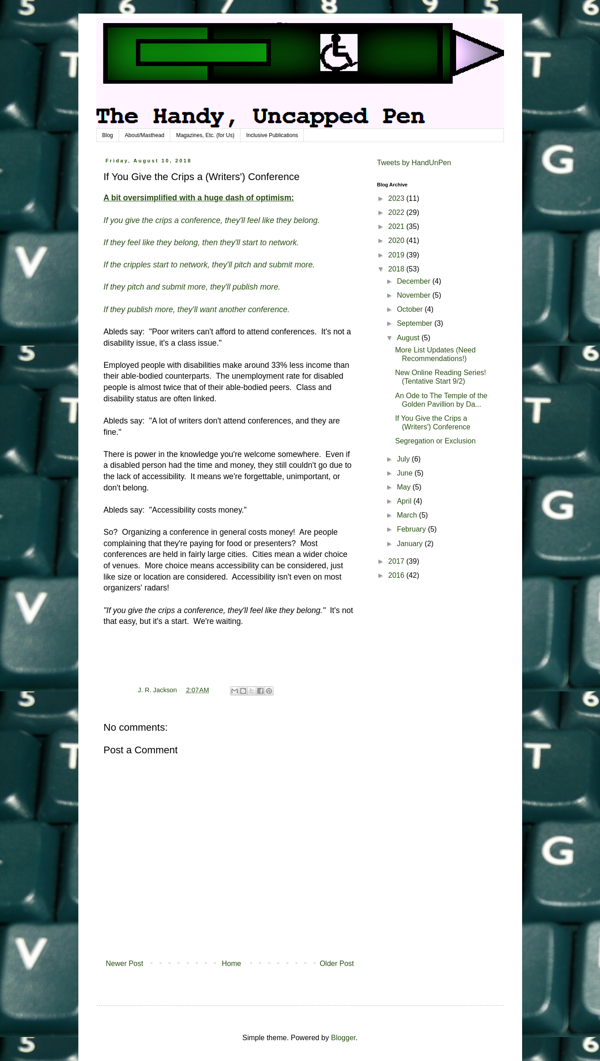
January (410, 543)
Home (231, 963)
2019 (397, 255)
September (415, 323)
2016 (397, 575)
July (404, 459)
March (408, 515)
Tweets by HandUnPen (414, 163)
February (412, 529)
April (405, 501)
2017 (397, 561)
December (414, 281)
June (405, 473)
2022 (397, 212)
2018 (397, 269)
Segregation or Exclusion (435, 441)
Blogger (343, 1038)
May (405, 487)
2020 (397, 240)
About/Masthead (144, 135)
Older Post (337, 963)
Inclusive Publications (272, 135)
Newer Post (125, 963)
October (410, 309)
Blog (107, 135)
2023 (397, 198)
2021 (397, 226)
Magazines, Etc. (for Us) (205, 135)
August (409, 338)
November (414, 295)
